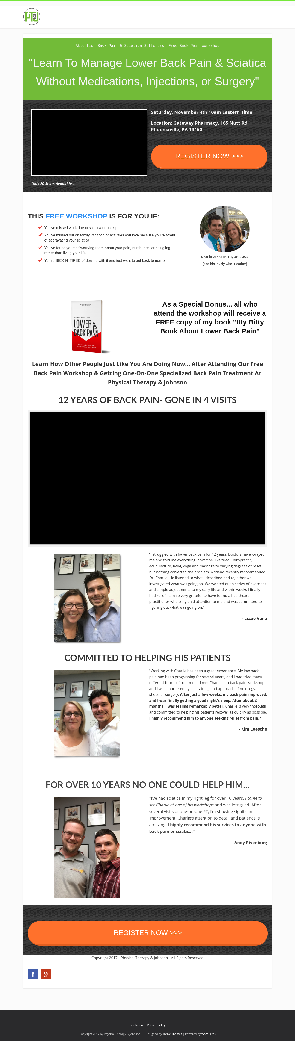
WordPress (208, 1034)
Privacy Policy (156, 1025)
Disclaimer (137, 1025)
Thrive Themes (172, 1034)
